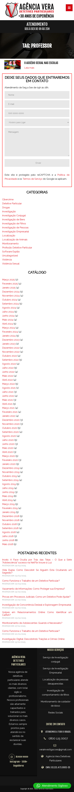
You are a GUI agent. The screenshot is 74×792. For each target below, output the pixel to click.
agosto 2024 (9, 307)
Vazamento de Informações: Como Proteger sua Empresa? (33, 588)
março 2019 (8, 504)
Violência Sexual (10, 263)
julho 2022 (8, 368)
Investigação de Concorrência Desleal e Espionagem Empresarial (36, 604)
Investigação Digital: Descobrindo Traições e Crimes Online (33, 639)
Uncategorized (10, 255)
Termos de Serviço (32, 179)
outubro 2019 (9, 476)
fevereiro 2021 (10, 412)
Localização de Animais (14, 239)
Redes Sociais (55, 712)
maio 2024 (7, 319)
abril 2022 (7, 380)
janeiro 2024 (9, 335)
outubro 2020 (9, 428)
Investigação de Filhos (14, 223)
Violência (7, 259)
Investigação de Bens (13, 219)
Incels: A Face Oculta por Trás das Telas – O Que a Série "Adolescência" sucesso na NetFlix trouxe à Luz (37, 561)
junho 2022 (8, 372)
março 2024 (8, 327)
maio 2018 (7, 544)
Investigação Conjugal (14, 215)
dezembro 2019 (10, 468)
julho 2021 (7, 392)
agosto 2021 (9, 388)
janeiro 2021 (8, 416)
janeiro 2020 (9, 464)
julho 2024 (8, 311)
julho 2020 (8, 440)
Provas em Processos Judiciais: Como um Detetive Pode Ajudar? (36, 596)
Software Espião (11, 251)
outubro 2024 (9, 299)
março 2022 (8, 384)
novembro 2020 (11, 424)
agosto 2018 (9, 532)
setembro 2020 (10, 432)
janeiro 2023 (9, 343)
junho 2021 (8, 396)
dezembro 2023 (10, 339)
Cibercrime (8, 199)
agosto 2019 (9, 484)
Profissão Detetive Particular (17, 247)
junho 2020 (8, 444)
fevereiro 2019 (10, 508)
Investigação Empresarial (15, 231)
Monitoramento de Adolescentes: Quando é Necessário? (32, 623)
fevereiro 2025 (10, 283)
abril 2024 (7, 323)
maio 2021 (7, 400)
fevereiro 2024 (10, 331)
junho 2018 (8, 540)
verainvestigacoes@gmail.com (55, 749)
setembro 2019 (10, 480)
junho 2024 (8, 315)
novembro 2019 (10, 472)
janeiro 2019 (8, 512)
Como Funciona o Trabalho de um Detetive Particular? (31, 580)
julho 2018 (8, 536)
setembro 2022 (10, 359)
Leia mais (29, 67)
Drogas (6, 207)
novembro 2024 (11, 295)
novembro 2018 (10, 520)
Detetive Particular (12, 203)
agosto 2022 (9, 363)
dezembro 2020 (11, 420)
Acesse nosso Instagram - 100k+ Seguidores (19, 761)
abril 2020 (7, 452)
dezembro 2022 (10, 347)
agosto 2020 (9, 436)
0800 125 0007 (58, 738)
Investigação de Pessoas (15, 227)
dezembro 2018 (10, 516)
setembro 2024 (10, 303)
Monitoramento (10, 243)
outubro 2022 (9, 355)
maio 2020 (7, 448)
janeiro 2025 (9, 287)
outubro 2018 (9, 524)
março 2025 (8, 279)
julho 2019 (8, 488)
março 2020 (8, 456)
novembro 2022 (11, 351)
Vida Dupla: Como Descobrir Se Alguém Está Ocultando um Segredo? (37, 571)
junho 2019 (8, 492)
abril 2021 (7, 404)
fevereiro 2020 (10, 460)
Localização (8, 235)
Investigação (9, 211)
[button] (52, 786)
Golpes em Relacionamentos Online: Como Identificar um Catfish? (37, 613)
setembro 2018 (10, 528)
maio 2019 (7, 496)
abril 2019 (7, 500)
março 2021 (8, 408)
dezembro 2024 (11, 291)
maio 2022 (7, 376)
